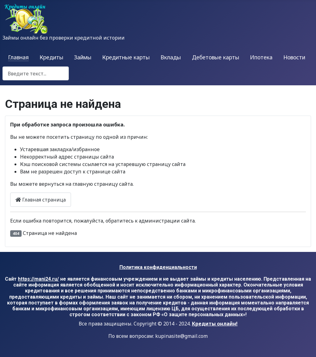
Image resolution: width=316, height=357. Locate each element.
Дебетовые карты (215, 57)
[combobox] (35, 73)
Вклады (170, 57)
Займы (82, 57)
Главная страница (40, 199)
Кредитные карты (126, 57)
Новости (294, 57)
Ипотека (261, 57)
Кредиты (51, 57)
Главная (18, 57)
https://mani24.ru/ (38, 279)
